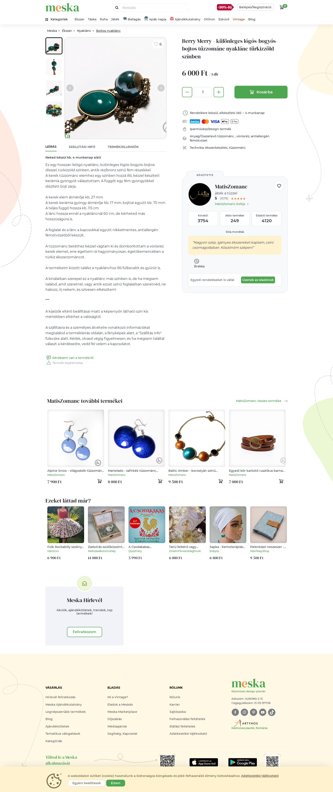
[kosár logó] (281, 7)
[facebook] (235, 712)
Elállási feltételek (182, 726)
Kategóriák (53, 741)
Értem (115, 783)
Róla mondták (235, 231)
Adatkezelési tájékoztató (188, 734)
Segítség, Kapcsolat (122, 734)
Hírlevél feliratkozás (60, 697)
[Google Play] (203, 762)
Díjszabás (114, 719)
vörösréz (242, 136)
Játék (115, 19)
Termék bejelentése (64, 362)
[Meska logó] (259, 686)
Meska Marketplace (122, 712)
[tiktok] (271, 712)
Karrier (174, 704)
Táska (92, 19)
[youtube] (262, 712)
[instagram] (244, 712)
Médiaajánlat (117, 726)
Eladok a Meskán (120, 704)
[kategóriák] (58, 19)
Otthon (209, 19)
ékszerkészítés (216, 148)
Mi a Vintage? (117, 697)
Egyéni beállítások (86, 783)
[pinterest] (253, 712)
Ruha (104, 19)
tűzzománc (226, 136)
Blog (251, 19)
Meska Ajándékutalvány (63, 704)
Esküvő (224, 19)
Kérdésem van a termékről (69, 357)
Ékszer (80, 19)
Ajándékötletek (57, 726)
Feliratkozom (84, 632)
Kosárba (261, 92)
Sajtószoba (177, 712)
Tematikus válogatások (62, 734)
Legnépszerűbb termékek (65, 712)
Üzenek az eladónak (258, 280)
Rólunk (174, 697)
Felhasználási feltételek (187, 719)
